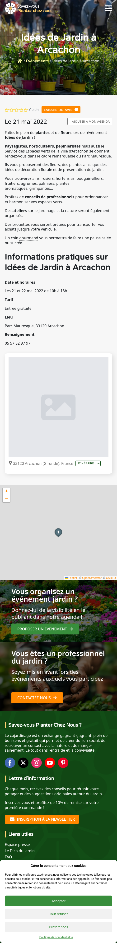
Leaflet (71, 578)
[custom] (63, 763)
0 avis (34, 109)
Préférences (58, 927)
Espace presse (17, 844)
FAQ (8, 857)
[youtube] (50, 763)
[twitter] (23, 763)
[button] (58, 532)
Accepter (58, 901)
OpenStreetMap (92, 578)
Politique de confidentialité (56, 937)
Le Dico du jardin (20, 850)
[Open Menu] (108, 8)
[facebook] (10, 763)
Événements (37, 61)
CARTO (111, 578)
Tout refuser (58, 914)
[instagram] (36, 763)
